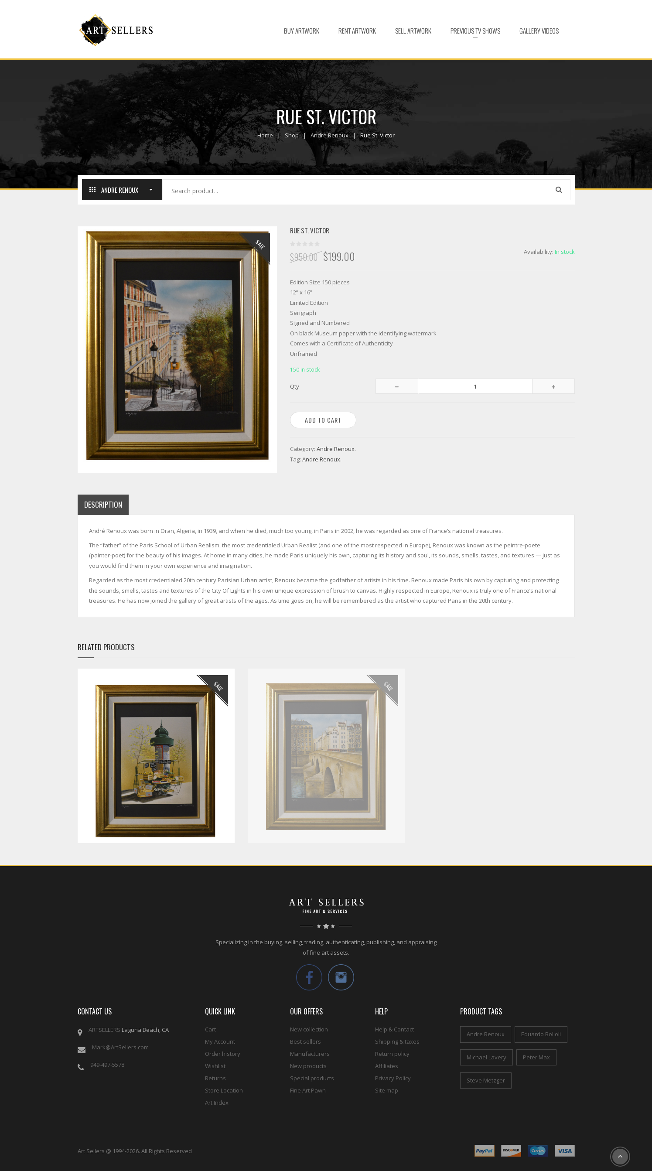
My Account (220, 1041)
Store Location (224, 1090)
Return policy (392, 1054)
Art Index (217, 1102)
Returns (215, 1078)
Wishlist (215, 1066)
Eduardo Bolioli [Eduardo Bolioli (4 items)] (541, 1034)
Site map (386, 1090)
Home (265, 135)
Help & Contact (394, 1029)
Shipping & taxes (397, 1041)
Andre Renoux (329, 135)
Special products (312, 1078)
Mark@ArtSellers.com (120, 1047)
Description (103, 504)
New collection (309, 1029)
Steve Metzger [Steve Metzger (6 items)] (486, 1080)
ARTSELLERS (104, 1030)
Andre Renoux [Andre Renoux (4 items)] (486, 1034)
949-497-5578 (107, 1065)
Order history (222, 1054)
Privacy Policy (393, 1078)
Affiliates (386, 1066)
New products (308, 1066)
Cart (210, 1029)
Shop (292, 135)
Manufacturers (310, 1054)
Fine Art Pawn (308, 1090)
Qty (294, 386)
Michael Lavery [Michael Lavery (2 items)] (486, 1057)
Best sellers (305, 1041)
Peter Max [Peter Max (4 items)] (536, 1057)
